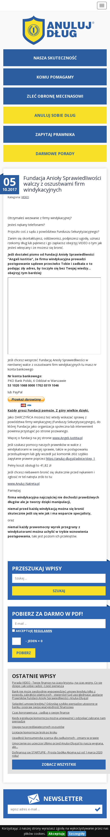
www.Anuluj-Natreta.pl (24, 484)
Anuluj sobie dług (55, 115)
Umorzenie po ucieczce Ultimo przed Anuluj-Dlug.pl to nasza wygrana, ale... (58, 745)
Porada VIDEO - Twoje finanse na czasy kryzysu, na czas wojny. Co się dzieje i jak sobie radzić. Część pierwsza (57, 684)
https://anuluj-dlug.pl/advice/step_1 (70, 458)
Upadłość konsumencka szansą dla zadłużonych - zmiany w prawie (55, 738)
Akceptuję (32, 631)
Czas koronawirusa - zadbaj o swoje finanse (41, 712)
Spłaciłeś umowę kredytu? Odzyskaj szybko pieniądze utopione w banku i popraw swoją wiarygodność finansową (54, 705)
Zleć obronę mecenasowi (55, 96)
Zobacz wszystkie (59, 764)
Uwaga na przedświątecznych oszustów (38, 727)
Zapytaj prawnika (55, 134)
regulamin (43, 631)
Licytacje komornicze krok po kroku (34, 732)
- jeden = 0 (33, 641)
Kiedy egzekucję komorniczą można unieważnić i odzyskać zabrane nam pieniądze (59, 719)
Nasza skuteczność (55, 57)
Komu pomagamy (55, 77)
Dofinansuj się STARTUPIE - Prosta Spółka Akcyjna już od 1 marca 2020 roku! (57, 754)
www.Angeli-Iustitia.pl (67, 438)
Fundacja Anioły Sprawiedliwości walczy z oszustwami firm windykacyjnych (62, 183)
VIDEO (25, 197)
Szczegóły (77, 834)
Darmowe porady (55, 153)
